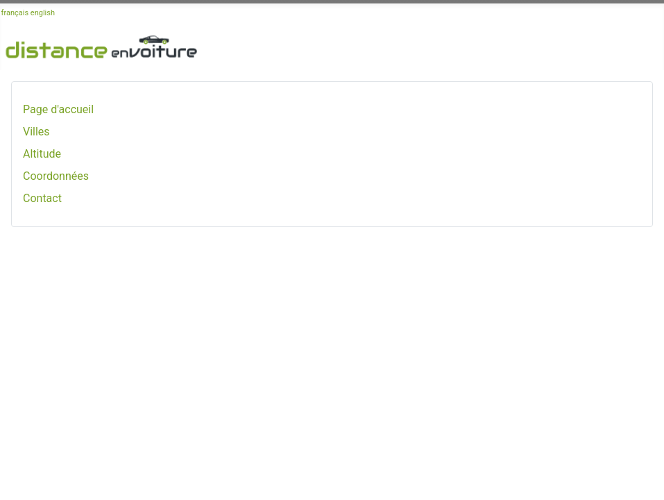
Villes (36, 131)
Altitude (42, 153)
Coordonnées (56, 176)
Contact (42, 198)
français (15, 12)
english (43, 12)
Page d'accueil (58, 109)
